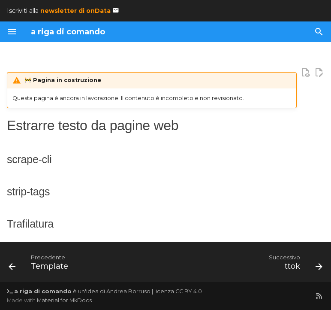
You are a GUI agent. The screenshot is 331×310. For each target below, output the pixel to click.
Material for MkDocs (64, 300)
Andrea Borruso (128, 291)
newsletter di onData (75, 11)
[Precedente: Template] (40, 264)
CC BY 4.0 (188, 291)
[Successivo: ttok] (294, 264)
